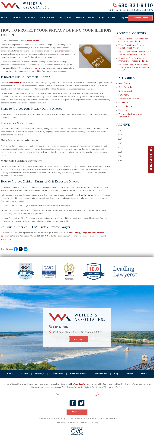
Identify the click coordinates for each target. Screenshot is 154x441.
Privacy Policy (72, 423)
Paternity (122, 110)
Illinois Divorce (33, 41)
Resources (60, 423)
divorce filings (15, 83)
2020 (119, 156)
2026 (119, 130)
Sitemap (94, 423)
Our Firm (16, 17)
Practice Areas (47, 17)
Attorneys (30, 17)
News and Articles (85, 17)
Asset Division (124, 83)
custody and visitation (83, 195)
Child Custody (125, 87)
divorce (59, 51)
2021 (119, 151)
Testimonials (65, 17)
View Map (78, 339)
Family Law (123, 95)
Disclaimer (84, 423)
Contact (112, 17)
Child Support (125, 91)
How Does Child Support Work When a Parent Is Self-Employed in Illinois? (135, 67)
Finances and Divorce (128, 99)
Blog (101, 17)
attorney (39, 68)
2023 (119, 143)
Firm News (123, 102)
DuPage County (78, 384)
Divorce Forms (140, 18)
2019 (119, 160)
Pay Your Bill (77, 412)
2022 (119, 147)
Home (4, 17)
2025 (119, 134)
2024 (119, 138)
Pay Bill (124, 17)
